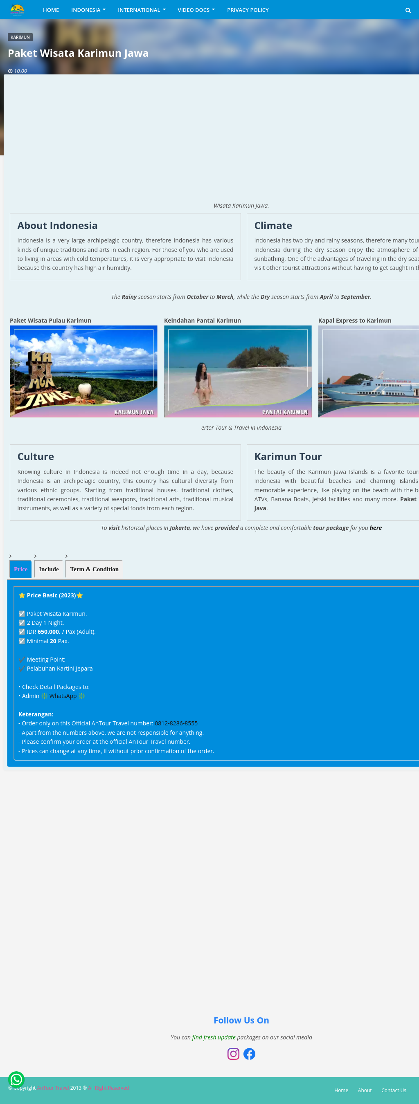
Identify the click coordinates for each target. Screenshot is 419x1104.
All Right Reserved (108, 1087)
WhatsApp (63, 696)
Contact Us (393, 1090)
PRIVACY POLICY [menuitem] (247, 9)
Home (341, 1090)
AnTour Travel (53, 1087)
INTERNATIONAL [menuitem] (139, 9)
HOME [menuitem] (51, 9)
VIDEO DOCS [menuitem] (194, 9)
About (365, 1090)
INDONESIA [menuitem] (85, 9)
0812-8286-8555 (176, 723)
